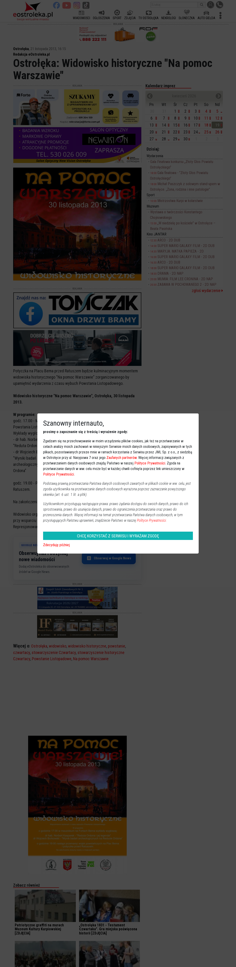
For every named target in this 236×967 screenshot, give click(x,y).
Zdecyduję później (56, 545)
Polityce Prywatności (149, 463)
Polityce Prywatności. (152, 520)
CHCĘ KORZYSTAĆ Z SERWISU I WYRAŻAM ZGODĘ (118, 535)
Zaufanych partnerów (121, 457)
